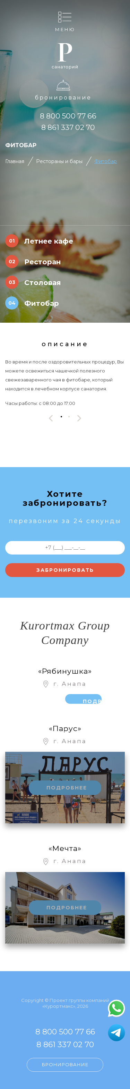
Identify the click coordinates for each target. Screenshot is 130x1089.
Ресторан (42, 262)
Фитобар (105, 161)
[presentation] (51, 418)
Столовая (42, 282)
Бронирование (63, 97)
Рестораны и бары (59, 161)
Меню (65, 29)
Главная (14, 161)
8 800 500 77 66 (68, 116)
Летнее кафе (48, 241)
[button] (61, 416)
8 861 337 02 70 (68, 127)
